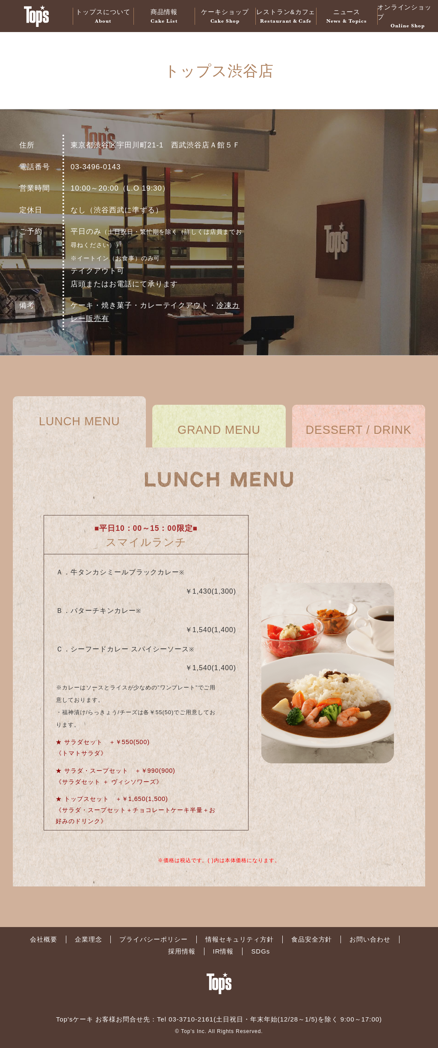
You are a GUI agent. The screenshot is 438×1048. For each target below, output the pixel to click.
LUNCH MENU (79, 421)
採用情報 (181, 951)
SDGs (260, 951)
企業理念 (88, 939)
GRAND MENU (219, 430)
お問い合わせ (370, 939)
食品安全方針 (311, 939)
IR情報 (223, 951)
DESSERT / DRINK (358, 430)
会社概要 (43, 939)
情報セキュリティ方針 (239, 939)
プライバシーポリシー (153, 939)
